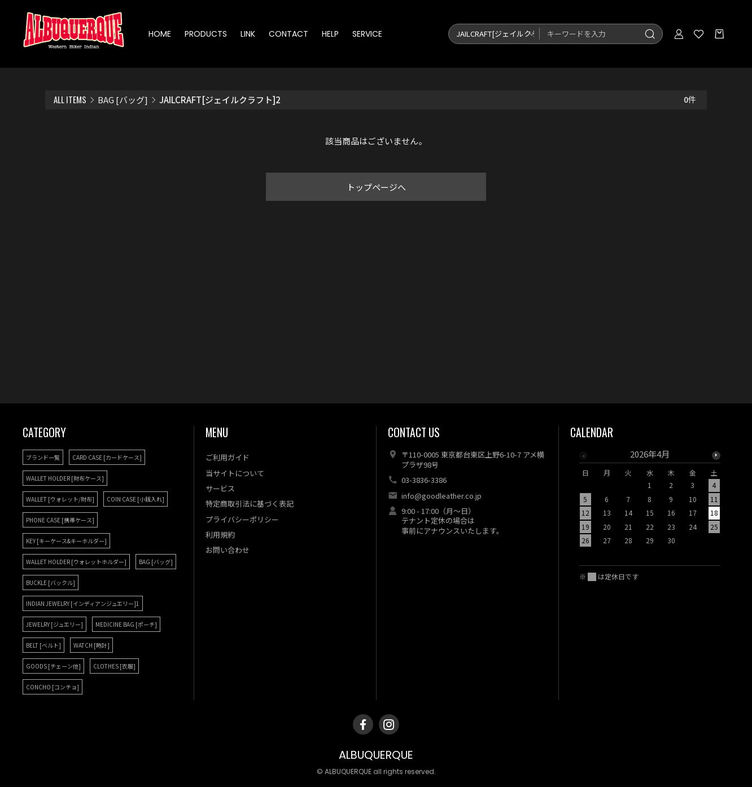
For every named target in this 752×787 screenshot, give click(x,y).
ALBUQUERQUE (376, 755)
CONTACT (288, 33)
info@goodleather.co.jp (441, 495)
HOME (159, 33)
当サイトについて (235, 473)
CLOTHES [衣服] (114, 666)
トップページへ (376, 187)
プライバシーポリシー (242, 519)
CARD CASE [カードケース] (107, 457)
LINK (248, 33)
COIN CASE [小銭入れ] (135, 499)
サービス (220, 488)
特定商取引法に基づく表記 (250, 503)
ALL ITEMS (70, 99)
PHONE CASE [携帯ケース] (60, 520)
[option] (649, 500)
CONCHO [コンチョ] (52, 687)
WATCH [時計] (91, 645)
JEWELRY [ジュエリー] (54, 624)
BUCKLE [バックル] (50, 582)
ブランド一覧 (43, 457)
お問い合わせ (228, 549)
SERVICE (367, 33)
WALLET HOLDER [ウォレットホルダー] (76, 561)
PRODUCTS (206, 33)
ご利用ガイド (228, 457)
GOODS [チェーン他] (53, 666)
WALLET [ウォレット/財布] (60, 499)
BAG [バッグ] (123, 99)
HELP (330, 33)
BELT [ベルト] (43, 645)
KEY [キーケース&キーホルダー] (66, 541)
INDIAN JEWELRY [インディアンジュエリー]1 (82, 603)
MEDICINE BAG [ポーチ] (126, 624)
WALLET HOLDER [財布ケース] (65, 478)
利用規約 (220, 534)
